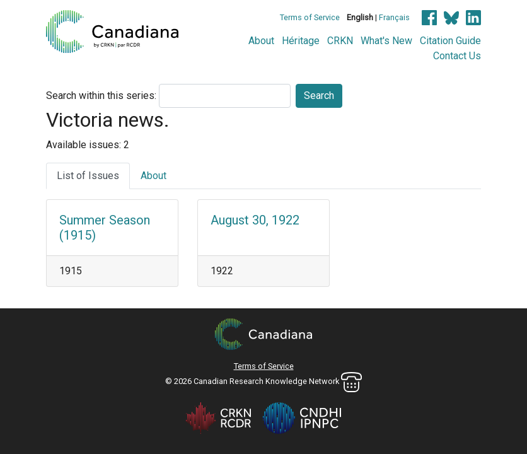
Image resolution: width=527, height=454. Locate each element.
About (261, 41)
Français (394, 17)
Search (319, 96)
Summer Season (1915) (104, 227)
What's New (386, 41)
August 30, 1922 (255, 220)
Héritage (301, 41)
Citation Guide (450, 41)
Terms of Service (310, 17)
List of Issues (88, 176)
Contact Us (457, 56)
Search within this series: (101, 96)
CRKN (340, 41)
